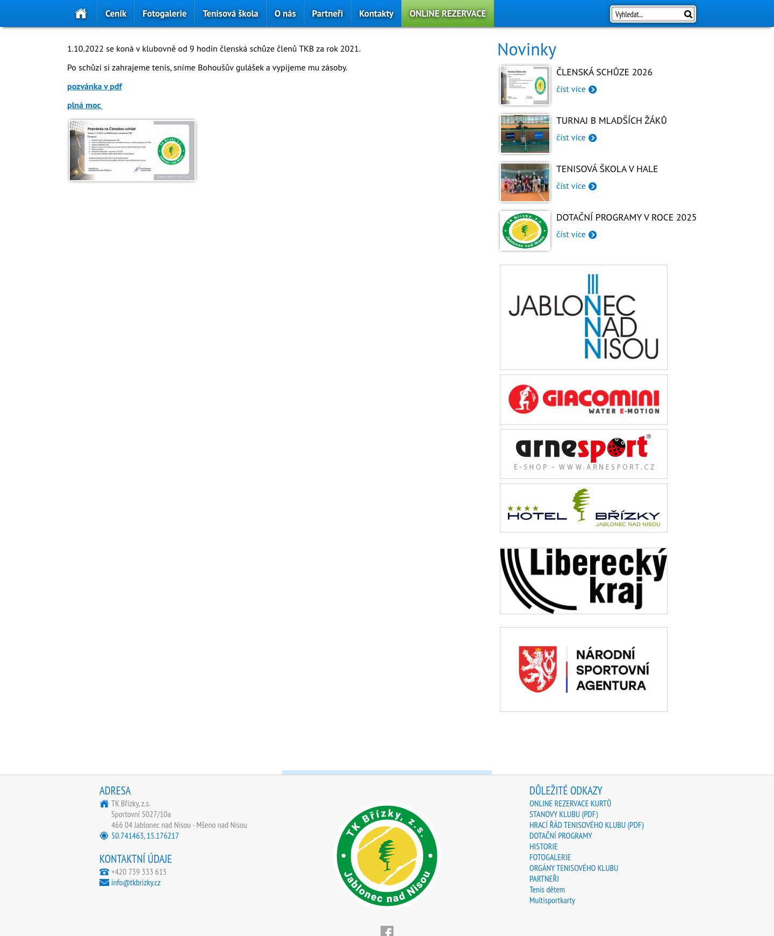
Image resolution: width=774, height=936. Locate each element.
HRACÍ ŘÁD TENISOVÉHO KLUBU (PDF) (586, 824)
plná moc (85, 105)
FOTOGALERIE (550, 857)
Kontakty (376, 13)
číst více (571, 88)
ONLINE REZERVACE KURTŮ (570, 803)
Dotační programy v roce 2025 (626, 217)
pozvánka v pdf (94, 86)
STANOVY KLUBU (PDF (562, 814)
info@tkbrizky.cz (136, 882)
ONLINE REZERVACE (448, 13)
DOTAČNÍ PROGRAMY (560, 835)
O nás (285, 13)
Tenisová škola (230, 13)
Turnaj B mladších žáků (611, 120)
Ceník (115, 13)
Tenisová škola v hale (607, 168)
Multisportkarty (552, 900)
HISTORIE (543, 846)
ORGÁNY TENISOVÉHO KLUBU (573, 867)
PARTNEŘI (544, 878)
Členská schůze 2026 (604, 72)
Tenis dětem (547, 889)
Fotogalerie (164, 13)
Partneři (327, 13)
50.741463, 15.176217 (145, 835)
